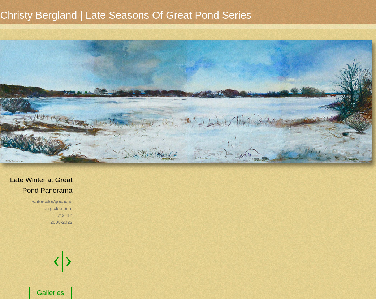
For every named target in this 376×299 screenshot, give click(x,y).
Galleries (50, 292)
